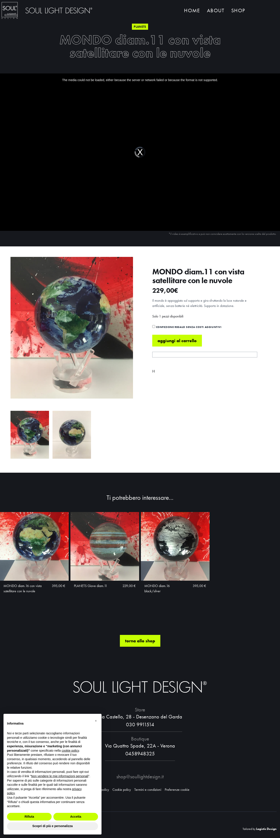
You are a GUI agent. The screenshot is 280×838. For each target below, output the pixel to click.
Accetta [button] (75, 816)
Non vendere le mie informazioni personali (59, 776)
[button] (95, 720)
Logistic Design (266, 829)
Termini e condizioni (147, 789)
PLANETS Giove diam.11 (90, 586)
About (215, 10)
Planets (140, 27)
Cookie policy (121, 789)
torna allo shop (140, 641)
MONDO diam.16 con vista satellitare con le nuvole (23, 588)
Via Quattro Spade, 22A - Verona (140, 745)
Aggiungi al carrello (177, 340)
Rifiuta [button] (29, 816)
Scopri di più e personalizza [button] (52, 826)
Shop (238, 10)
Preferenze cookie (177, 789)
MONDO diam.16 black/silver (157, 588)
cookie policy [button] (70, 750)
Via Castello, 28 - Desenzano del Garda (140, 716)
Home (192, 10)
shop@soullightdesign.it (140, 776)
